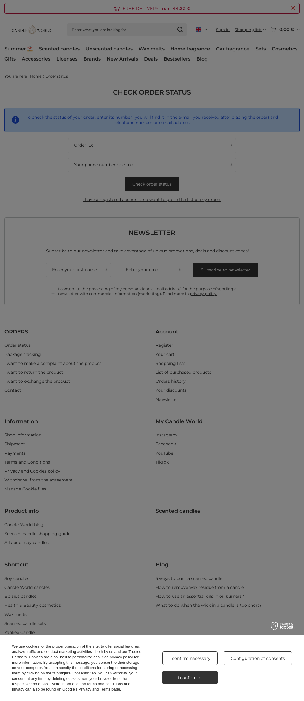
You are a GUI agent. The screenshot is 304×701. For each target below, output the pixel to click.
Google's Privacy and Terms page (91, 689)
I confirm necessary (190, 658)
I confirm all (190, 677)
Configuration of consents (258, 658)
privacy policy (121, 657)
